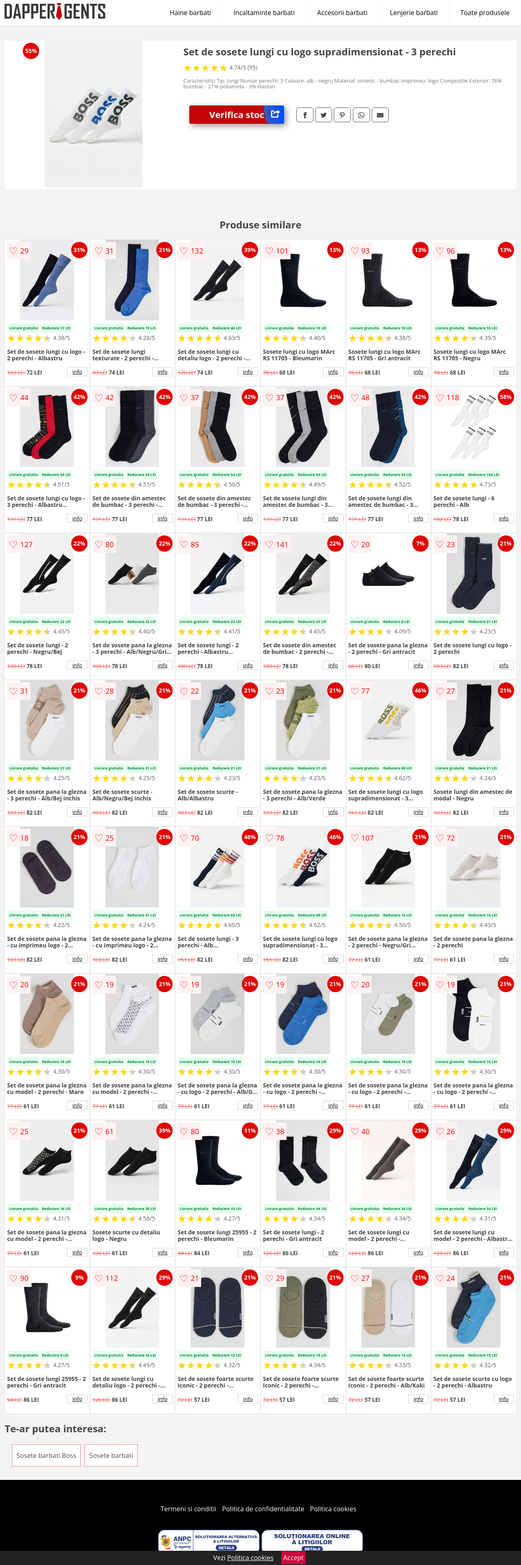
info (77, 371)
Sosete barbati (111, 1455)
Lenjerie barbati (414, 12)
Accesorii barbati (342, 12)
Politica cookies (333, 1508)
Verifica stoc (246, 114)
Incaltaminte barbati (264, 12)
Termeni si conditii (189, 1508)
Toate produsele (485, 12)
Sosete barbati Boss (46, 1455)
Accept (293, 1557)
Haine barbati (190, 12)
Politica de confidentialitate (263, 1508)
